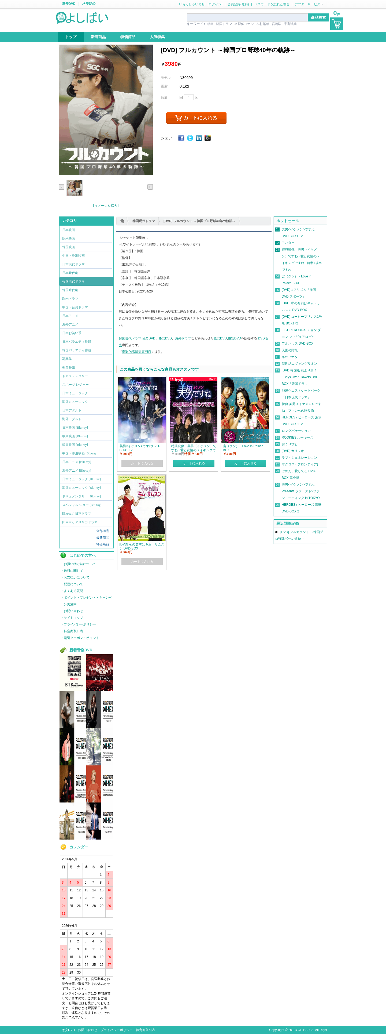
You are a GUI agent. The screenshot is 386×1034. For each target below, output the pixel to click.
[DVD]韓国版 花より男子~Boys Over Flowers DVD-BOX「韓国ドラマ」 (301, 377)
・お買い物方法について (78, 564)
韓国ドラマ (224, 24)
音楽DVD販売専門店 (136, 352)
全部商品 (102, 531)
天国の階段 (290, 350)
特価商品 (102, 544)
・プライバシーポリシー (78, 624)
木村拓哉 (262, 24)
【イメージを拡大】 (105, 206)
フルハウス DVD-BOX (297, 343)
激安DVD (68, 4)
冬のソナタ (290, 357)
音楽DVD (148, 338)
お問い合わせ (87, 1030)
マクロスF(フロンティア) (300, 464)
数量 (164, 97)
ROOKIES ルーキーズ (297, 437)
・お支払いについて (75, 577)
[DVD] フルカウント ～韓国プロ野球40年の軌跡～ (200, 221)
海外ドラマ (183, 338)
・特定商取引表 (72, 631)
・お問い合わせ (72, 611)
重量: (164, 86)
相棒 (210, 24)
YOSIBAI (302, 1030)
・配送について (72, 584)
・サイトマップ (72, 618)
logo (82, 17)
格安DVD (88, 4)
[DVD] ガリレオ (293, 451)
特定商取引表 (145, 1030)
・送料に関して (72, 571)
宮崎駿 (276, 24)
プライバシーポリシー (117, 1030)
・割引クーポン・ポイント (80, 638)
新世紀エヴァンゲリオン (299, 364)
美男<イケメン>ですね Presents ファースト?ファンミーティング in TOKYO (301, 491)
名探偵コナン (244, 24)
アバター (288, 243)
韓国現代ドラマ (143, 221)
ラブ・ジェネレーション (299, 458)
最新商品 (102, 538)
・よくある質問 (72, 591)
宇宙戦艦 (290, 24)
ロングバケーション (296, 431)
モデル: (166, 77)
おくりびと (290, 444)
